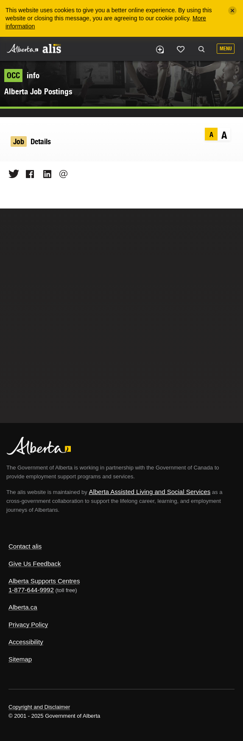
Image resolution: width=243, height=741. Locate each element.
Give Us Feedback (34, 563)
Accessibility (25, 641)
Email (60, 174)
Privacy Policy (28, 624)
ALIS (51, 48)
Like (181, 49)
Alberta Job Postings (38, 91)
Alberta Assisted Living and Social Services (149, 491)
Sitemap (20, 659)
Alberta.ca (22, 607)
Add (159, 49)
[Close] (232, 10)
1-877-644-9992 (31, 589)
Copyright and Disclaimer (39, 707)
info (21, 75)
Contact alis (25, 546)
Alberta (22, 48)
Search (201, 49)
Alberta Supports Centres (44, 581)
